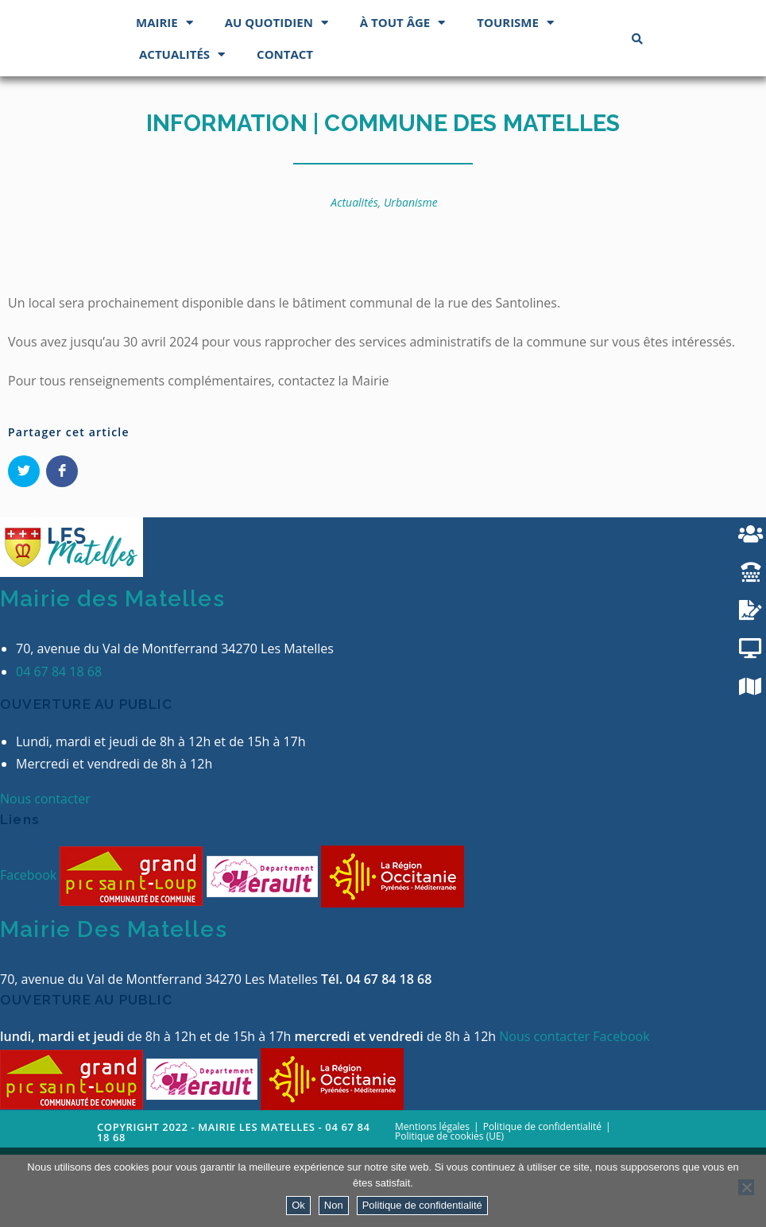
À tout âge (402, 94)
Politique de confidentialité (422, 1205)
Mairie (164, 94)
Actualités (182, 126)
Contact (285, 126)
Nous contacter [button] (45, 871)
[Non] (746, 1187)
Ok (298, 1205)
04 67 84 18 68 (59, 743)
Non (333, 1205)
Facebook (30, 946)
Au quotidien (276, 94)
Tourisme (515, 94)
